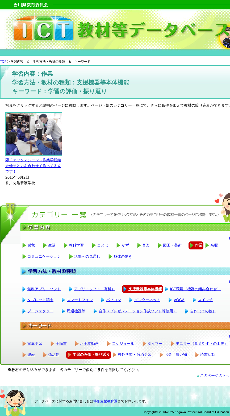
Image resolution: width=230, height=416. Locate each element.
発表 (31, 354)
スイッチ (205, 300)
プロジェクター (40, 311)
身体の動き (123, 256)
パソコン (113, 300)
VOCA (179, 300)
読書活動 (207, 354)
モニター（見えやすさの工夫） (202, 343)
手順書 (61, 343)
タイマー (155, 343)
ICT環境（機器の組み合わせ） (195, 289)
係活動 (53, 354)
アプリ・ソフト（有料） (94, 289)
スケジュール (123, 343)
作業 (198, 245)
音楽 (146, 245)
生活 (52, 245)
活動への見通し (87, 256)
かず (125, 245)
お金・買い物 (176, 354)
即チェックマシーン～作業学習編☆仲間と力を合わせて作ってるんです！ (33, 165)
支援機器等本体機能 (145, 289)
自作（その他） (203, 311)
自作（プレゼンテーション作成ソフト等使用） (138, 311)
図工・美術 (172, 245)
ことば (102, 245)
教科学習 (76, 245)
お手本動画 (89, 343)
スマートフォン (80, 300)
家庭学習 (34, 343)
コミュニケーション (44, 256)
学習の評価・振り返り (91, 354)
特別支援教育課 (105, 401)
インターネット (147, 300)
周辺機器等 (76, 311)
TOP (3, 61)
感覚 (31, 245)
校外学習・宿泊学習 (134, 354)
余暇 (214, 245)
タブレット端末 (40, 300)
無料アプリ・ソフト (44, 289)
